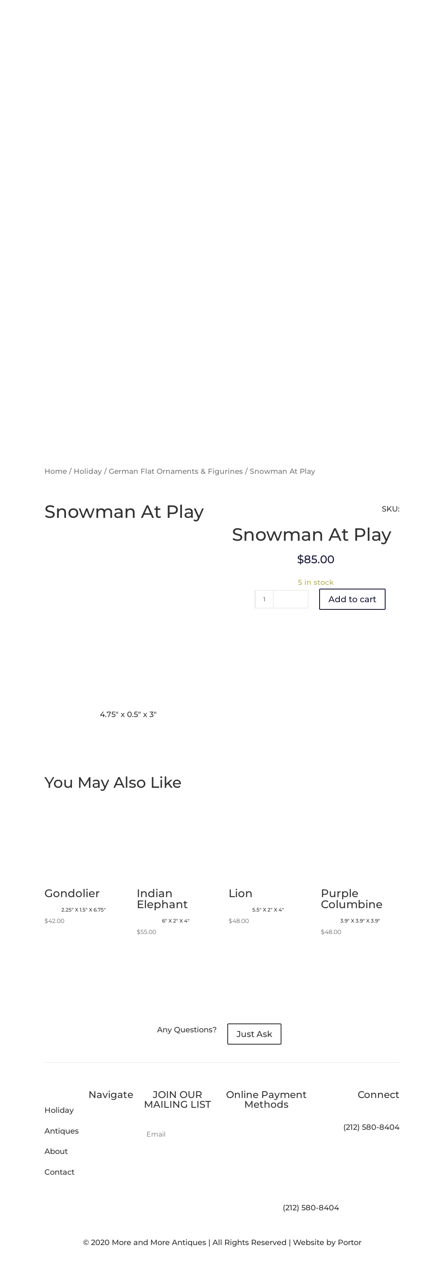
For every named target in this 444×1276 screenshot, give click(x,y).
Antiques (61, 1131)
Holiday (88, 471)
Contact (59, 1172)
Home (55, 471)
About (56, 1151)
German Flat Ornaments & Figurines (176, 471)
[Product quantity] (264, 599)
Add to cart (352, 599)
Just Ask (254, 1034)
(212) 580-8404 (311, 1207)
